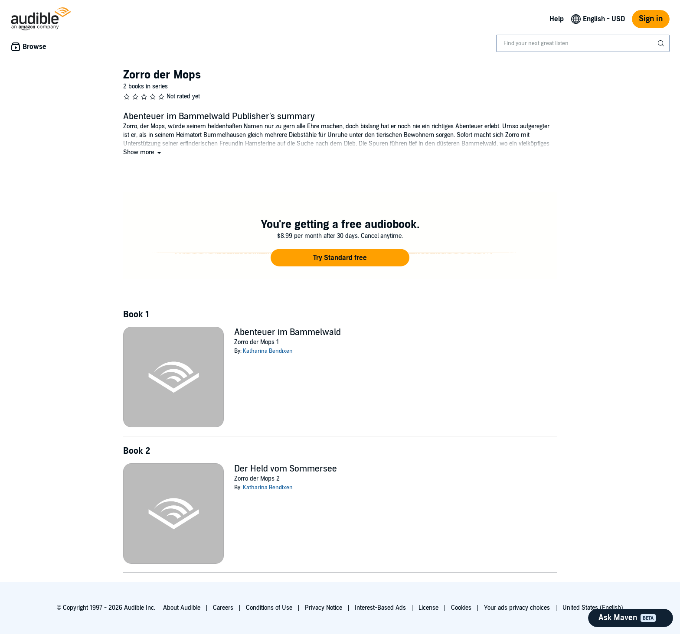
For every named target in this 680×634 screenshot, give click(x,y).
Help (556, 19)
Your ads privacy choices (517, 607)
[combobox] (583, 43)
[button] (143, 152)
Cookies (461, 607)
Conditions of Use (269, 607)
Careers (223, 607)
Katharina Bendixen (268, 351)
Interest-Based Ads (380, 607)
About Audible (181, 607)
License (428, 607)
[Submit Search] (662, 43)
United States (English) (592, 607)
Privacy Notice (323, 607)
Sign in (651, 18)
